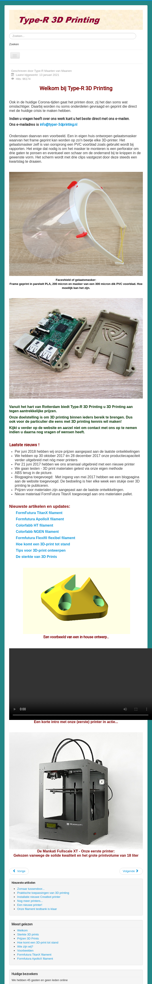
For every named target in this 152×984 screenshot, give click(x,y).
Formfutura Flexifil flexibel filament (45, 538)
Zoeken (14, 44)
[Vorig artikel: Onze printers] (19, 871)
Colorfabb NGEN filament (37, 532)
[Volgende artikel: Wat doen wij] (131, 871)
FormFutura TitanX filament (39, 513)
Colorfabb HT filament (34, 525)
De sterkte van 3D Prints (36, 557)
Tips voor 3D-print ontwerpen (41, 550)
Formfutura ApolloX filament (40, 519)
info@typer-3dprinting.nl (58, 124)
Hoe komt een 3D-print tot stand (43, 544)
